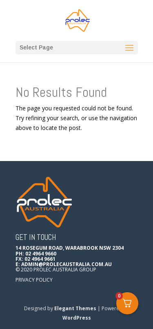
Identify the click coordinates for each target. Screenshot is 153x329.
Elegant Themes (75, 308)
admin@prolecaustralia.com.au (66, 264)
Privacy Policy (34, 279)
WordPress (76, 317)
